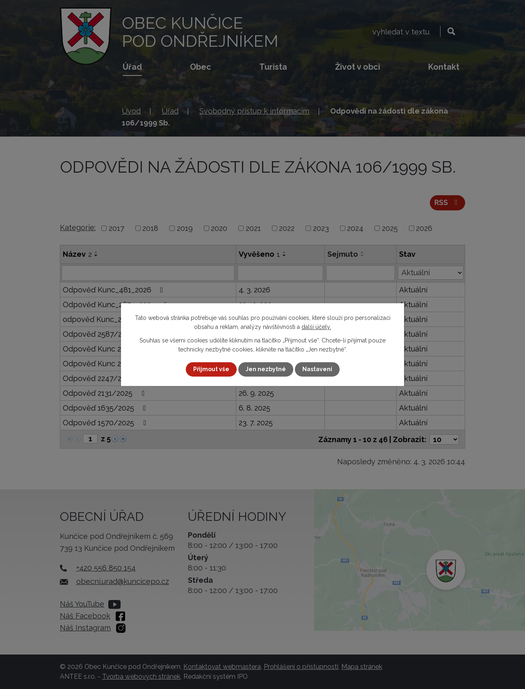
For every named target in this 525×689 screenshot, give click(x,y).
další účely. (316, 327)
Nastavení (317, 369)
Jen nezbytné (266, 369)
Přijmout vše (211, 369)
